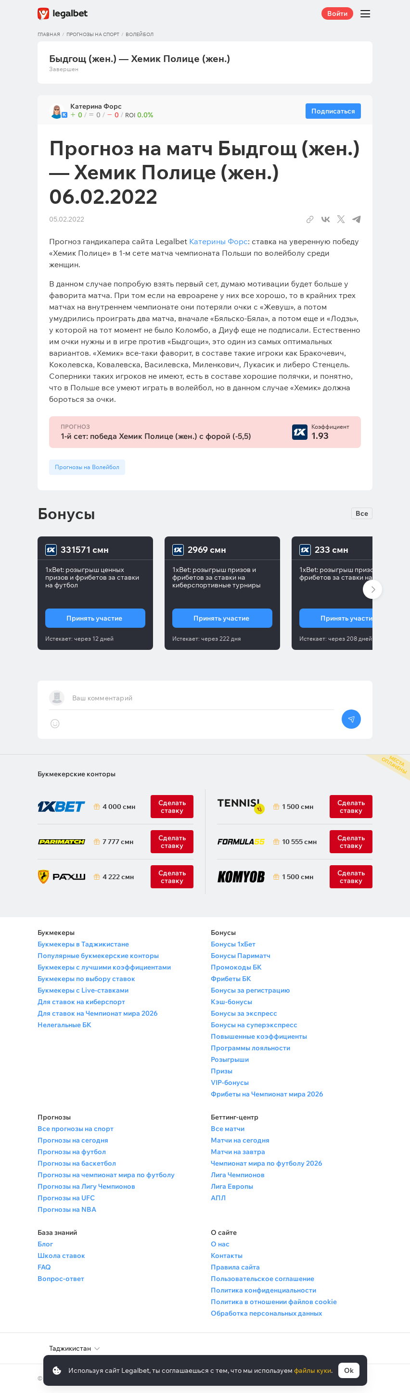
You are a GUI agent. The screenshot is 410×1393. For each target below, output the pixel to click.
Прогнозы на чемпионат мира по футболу (106, 1174)
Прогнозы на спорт (92, 34)
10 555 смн (299, 842)
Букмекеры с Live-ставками (83, 990)
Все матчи (227, 1128)
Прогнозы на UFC (66, 1198)
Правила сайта (235, 1267)
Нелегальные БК (64, 1024)
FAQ (44, 1267)
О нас (220, 1244)
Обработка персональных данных (266, 1313)
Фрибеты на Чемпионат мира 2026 (267, 1094)
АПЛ (218, 1198)
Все (362, 513)
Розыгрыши (230, 1059)
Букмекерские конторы (76, 774)
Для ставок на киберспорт (81, 1001)
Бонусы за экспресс (244, 1013)
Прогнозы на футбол (72, 1151)
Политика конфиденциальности (263, 1290)
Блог (45, 1244)
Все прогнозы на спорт (76, 1128)
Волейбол (140, 34)
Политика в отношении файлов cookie (274, 1301)
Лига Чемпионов (238, 1174)
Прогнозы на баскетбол (77, 1163)
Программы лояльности (250, 1048)
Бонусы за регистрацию (250, 990)
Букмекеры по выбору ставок (86, 978)
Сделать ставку (172, 877)
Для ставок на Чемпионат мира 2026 (98, 1013)
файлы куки (312, 1370)
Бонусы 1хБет (233, 944)
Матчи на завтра (238, 1151)
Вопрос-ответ (61, 1278)
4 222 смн (118, 877)
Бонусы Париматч (240, 955)
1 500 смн (297, 806)
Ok (349, 1370)
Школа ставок (61, 1255)
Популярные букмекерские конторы (98, 955)
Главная (49, 34)
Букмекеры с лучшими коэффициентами (104, 967)
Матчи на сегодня (240, 1140)
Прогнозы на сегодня (73, 1140)
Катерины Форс (218, 241)
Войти (337, 13)
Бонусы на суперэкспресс (254, 1024)
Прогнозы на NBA (67, 1209)
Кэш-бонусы (231, 1001)
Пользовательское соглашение (262, 1278)
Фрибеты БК (231, 978)
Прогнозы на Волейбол (87, 467)
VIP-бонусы (230, 1082)
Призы (221, 1071)
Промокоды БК (236, 967)
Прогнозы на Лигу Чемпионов (86, 1186)
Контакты (227, 1255)
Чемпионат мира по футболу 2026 (266, 1163)
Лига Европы (232, 1186)
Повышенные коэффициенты (259, 1036)
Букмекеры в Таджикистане (83, 944)
